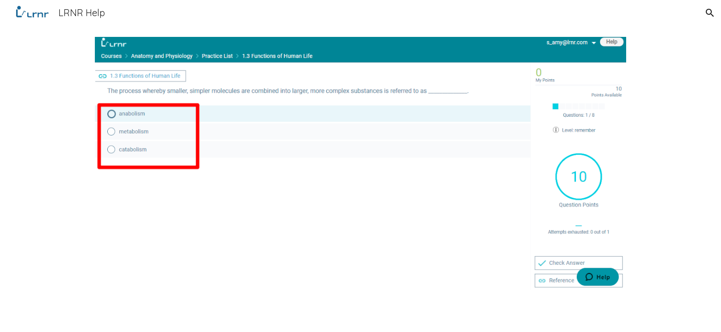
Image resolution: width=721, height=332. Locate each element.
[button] (710, 13)
